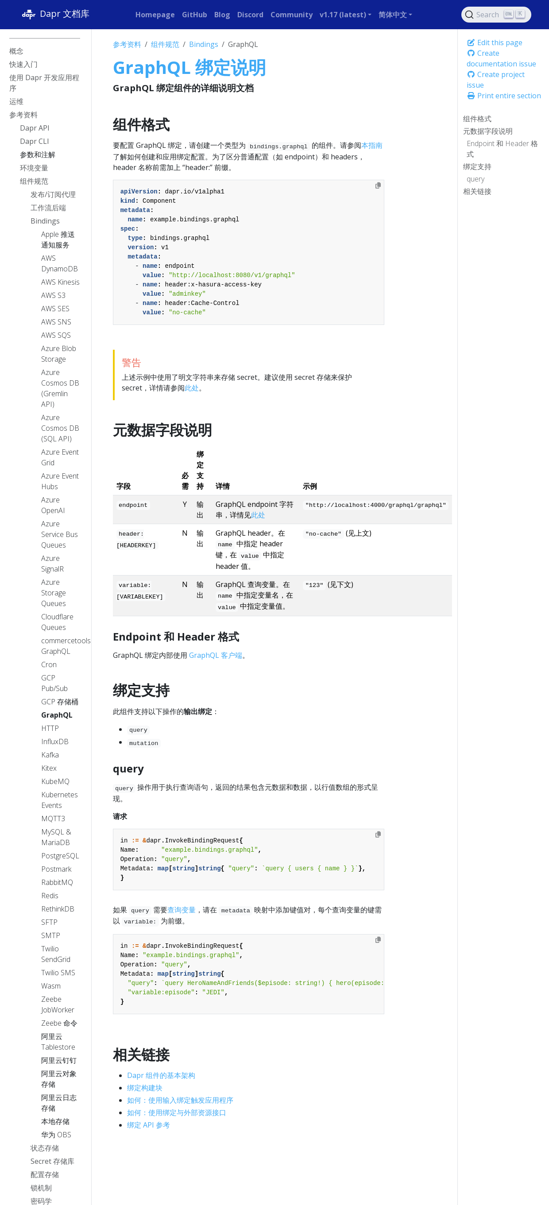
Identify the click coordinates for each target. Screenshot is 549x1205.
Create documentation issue (501, 58)
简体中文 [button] (393, 14)
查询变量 (181, 910)
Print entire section (504, 95)
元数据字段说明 (488, 131)
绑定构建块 (144, 1088)
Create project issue (496, 80)
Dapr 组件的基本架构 (161, 1075)
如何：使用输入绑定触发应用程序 (180, 1100)
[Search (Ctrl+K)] (496, 15)
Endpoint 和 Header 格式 (502, 149)
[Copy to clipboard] (378, 185)
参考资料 (127, 44)
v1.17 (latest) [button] (343, 14)
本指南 (372, 145)
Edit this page (494, 42)
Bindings (203, 44)
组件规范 (165, 44)
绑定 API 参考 (148, 1125)
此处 (192, 388)
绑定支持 (477, 166)
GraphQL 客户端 (215, 655)
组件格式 (477, 119)
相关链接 (477, 191)
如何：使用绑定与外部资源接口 (176, 1112)
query (475, 179)
